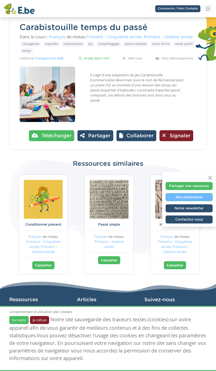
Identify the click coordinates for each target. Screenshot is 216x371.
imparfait (51, 44)
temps (26, 51)
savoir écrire (161, 44)
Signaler (176, 135)
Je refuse (39, 320)
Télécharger (52, 135)
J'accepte (19, 320)
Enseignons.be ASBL (49, 58)
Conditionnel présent (43, 224)
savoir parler (184, 44)
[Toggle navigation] (208, 8)
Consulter (43, 265)
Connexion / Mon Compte (178, 8)
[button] (136, 135)
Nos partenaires (189, 197)
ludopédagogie (108, 44)
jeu (90, 44)
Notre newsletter (189, 208)
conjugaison (30, 44)
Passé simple (109, 224)
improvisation (73, 44)
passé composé (136, 44)
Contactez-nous (189, 219)
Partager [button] (95, 135)
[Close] (210, 177)
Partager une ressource (189, 186)
